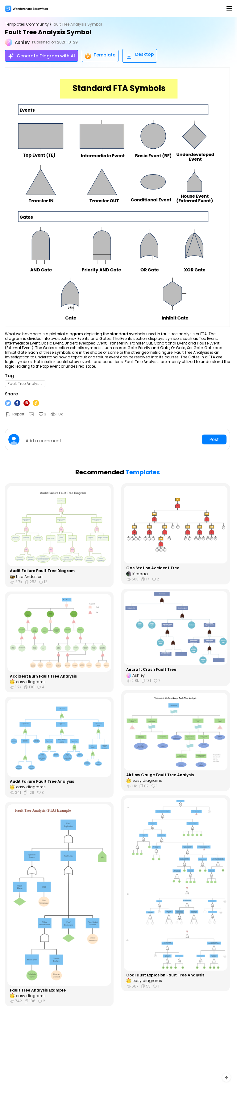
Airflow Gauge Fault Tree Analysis (160, 775)
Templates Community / (28, 24)
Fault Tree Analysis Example (38, 990)
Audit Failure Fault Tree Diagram (42, 571)
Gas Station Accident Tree (152, 568)
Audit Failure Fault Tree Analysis (42, 781)
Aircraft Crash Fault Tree (151, 669)
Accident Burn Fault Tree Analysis (43, 676)
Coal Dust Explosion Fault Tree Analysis (165, 975)
